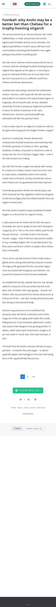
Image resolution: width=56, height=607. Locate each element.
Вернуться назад (10, 15)
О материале (28, 414)
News (20, 407)
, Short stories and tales (34, 407)
